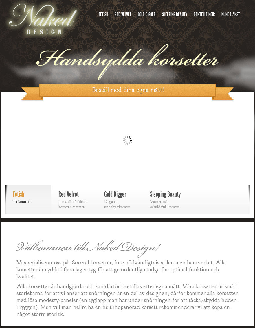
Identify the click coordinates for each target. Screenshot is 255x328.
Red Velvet (123, 14)
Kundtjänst (230, 14)
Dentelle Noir (204, 14)
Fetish (103, 14)
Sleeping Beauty (174, 14)
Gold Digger (147, 14)
